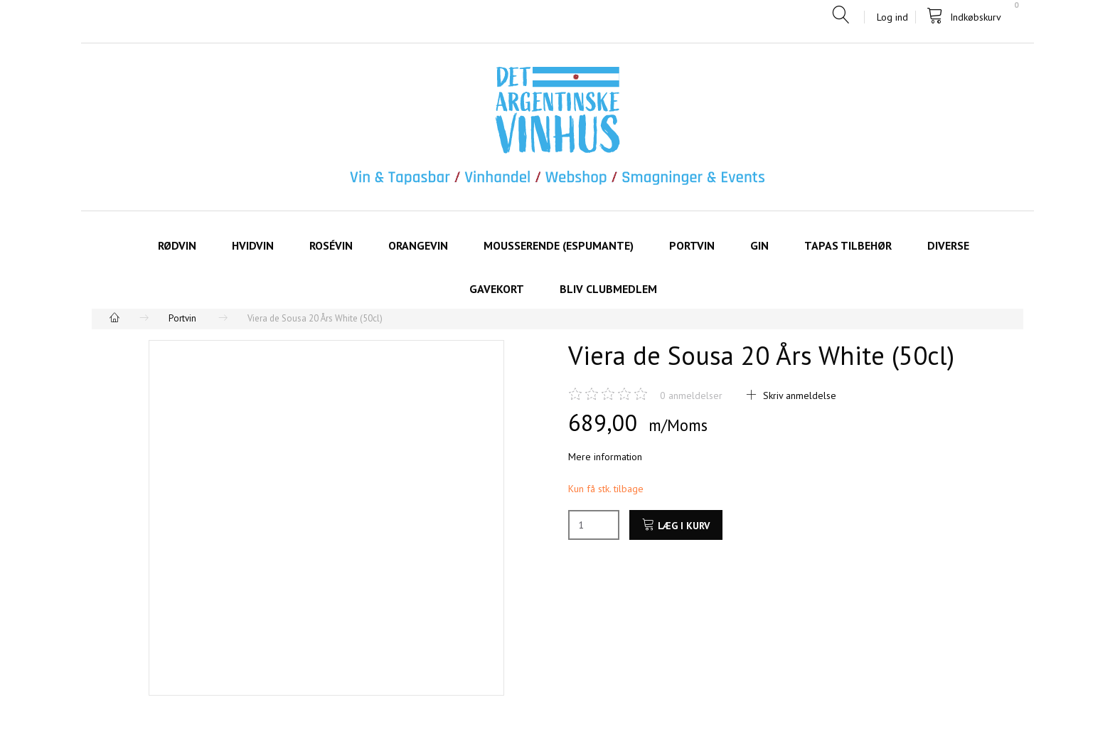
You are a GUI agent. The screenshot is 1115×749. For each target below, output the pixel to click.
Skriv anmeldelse (798, 395)
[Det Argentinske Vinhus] (557, 126)
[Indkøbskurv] (969, 16)
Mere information (605, 456)
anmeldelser (691, 395)
